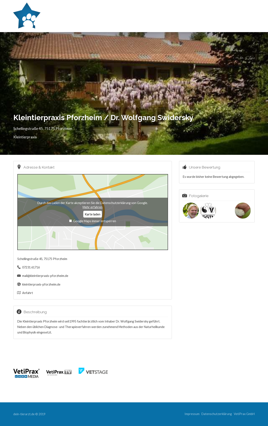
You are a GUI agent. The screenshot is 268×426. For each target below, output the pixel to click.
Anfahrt (27, 293)
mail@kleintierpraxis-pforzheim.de (45, 276)
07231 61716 (31, 267)
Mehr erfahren (93, 207)
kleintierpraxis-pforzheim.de (41, 284)
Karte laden (92, 214)
